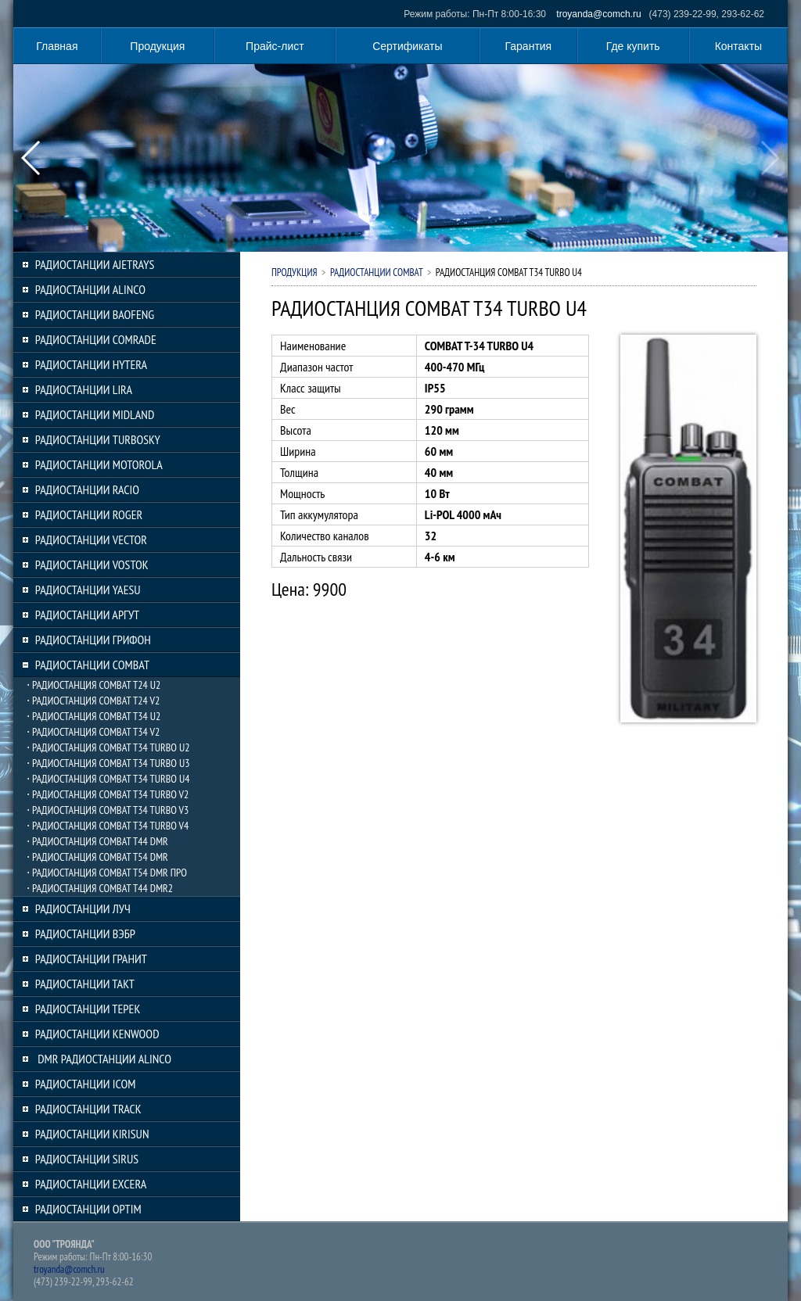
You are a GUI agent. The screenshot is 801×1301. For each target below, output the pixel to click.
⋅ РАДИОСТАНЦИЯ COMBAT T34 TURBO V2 (108, 794)
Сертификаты (407, 46)
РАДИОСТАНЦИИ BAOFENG (94, 314)
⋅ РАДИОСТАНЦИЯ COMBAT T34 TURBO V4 (108, 826)
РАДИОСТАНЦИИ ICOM (85, 1083)
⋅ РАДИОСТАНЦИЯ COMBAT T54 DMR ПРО (107, 873)
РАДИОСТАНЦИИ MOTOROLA (99, 464)
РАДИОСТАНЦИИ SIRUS (86, 1159)
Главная (56, 46)
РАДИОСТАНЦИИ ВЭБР (85, 933)
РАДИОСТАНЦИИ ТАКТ (85, 983)
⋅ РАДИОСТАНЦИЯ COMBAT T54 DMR (97, 857)
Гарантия (528, 46)
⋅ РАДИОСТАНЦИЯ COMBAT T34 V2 (93, 732)
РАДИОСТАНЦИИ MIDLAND (95, 414)
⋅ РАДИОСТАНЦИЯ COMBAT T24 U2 (93, 685)
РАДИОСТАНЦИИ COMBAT (92, 664)
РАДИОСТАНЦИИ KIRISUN (92, 1134)
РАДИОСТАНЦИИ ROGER (88, 514)
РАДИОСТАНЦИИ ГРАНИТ (91, 958)
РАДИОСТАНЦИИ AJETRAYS (94, 264)
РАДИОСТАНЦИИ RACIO (87, 489)
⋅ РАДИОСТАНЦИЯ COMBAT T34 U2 (93, 716)
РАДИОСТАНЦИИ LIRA (83, 389)
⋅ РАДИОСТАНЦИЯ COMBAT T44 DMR (97, 841)
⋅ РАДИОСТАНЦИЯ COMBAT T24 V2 (93, 701)
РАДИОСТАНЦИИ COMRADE (95, 339)
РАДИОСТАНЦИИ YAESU (88, 589)
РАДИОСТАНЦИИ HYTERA (91, 364)
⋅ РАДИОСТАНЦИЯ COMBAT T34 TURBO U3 (108, 763)
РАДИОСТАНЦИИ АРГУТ (87, 614)
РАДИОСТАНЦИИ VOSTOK (92, 564)
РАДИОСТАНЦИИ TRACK (88, 1108)
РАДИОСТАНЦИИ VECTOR (91, 539)
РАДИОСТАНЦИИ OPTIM (88, 1209)
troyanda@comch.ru (598, 14)
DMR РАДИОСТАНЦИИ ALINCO (103, 1058)
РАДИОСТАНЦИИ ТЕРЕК (88, 1008)
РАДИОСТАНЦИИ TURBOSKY (97, 439)
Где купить (633, 46)
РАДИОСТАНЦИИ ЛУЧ (83, 908)
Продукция (157, 46)
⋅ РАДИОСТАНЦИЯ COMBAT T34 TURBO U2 (108, 747)
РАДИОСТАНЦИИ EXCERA (91, 1184)
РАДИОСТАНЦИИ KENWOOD (97, 1033)
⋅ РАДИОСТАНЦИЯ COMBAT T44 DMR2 (100, 888)
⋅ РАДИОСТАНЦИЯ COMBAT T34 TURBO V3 (108, 810)
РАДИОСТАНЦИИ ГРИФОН (93, 639)
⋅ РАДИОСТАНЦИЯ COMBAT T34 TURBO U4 (108, 779)
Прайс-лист (275, 46)
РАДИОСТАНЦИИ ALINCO (90, 289)
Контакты (738, 46)
